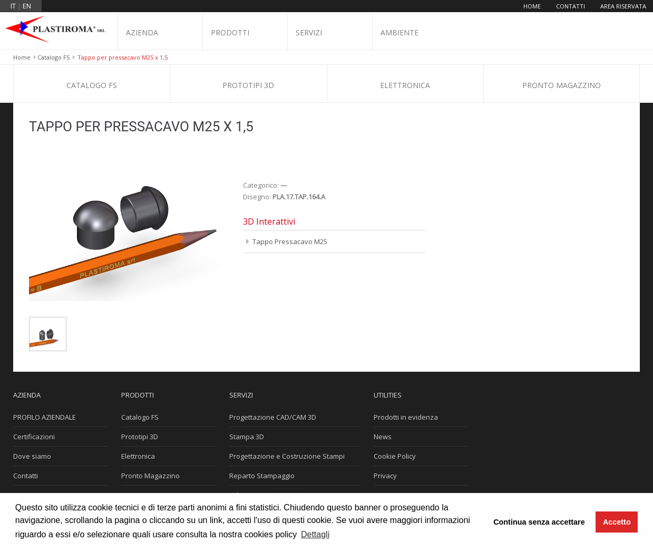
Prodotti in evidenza (406, 417)
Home (532, 6)
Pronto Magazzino (561, 85)
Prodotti (230, 32)
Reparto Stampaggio (262, 475)
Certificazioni (34, 436)
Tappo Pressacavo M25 (289, 241)
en (27, 6)
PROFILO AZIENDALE (44, 417)
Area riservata (623, 6)
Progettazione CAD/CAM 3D (272, 417)
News (383, 436)
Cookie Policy (395, 456)
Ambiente (399, 32)
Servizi (309, 32)
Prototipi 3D (248, 85)
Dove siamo (32, 456)
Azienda (142, 32)
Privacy (385, 475)
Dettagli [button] (315, 534)
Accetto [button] (617, 522)
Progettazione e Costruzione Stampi (287, 456)
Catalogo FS (53, 57)
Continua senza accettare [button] (539, 522)
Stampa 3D (246, 436)
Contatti (570, 6)
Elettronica (405, 85)
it (13, 6)
